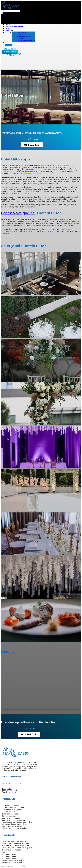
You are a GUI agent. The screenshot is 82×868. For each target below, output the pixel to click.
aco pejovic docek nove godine (14, 808)
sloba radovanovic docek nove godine (17, 822)
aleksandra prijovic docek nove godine (17, 848)
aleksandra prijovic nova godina (14, 842)
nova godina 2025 (9, 854)
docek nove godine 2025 (11, 850)
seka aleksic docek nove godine (14, 828)
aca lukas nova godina (10, 806)
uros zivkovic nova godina (12, 826)
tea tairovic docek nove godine (14, 824)
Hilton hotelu (30, 172)
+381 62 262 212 (13, 792)
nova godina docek (9, 856)
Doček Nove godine (18, 213)
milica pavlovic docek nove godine (15, 844)
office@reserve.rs (14, 784)
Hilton (60, 166)
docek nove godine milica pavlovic (15, 846)
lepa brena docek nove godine (14, 820)
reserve (5, 852)
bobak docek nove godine (12, 810)
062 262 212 (31, 145)
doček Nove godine (51, 231)
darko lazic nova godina (11, 814)
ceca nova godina (9, 812)
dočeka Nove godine (70, 221)
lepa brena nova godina (11, 818)
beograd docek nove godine (13, 860)
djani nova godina (9, 816)
